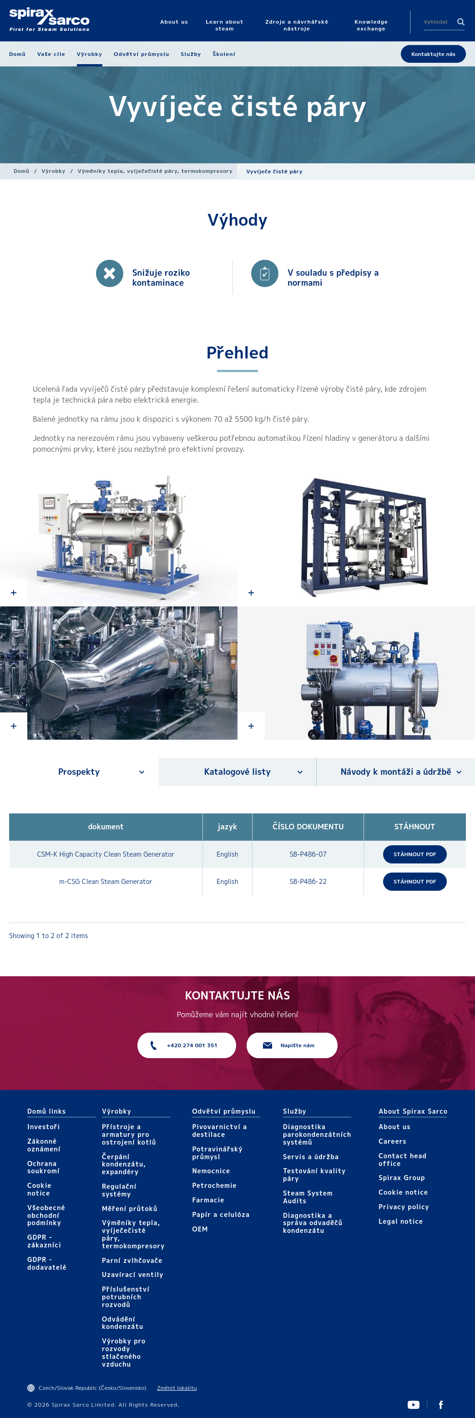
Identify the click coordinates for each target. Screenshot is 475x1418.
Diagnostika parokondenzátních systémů (317, 1134)
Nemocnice (211, 1170)
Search (461, 21)
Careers (392, 1141)
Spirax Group (402, 1177)
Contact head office (403, 1159)
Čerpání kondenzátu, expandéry (124, 1164)
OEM (200, 1229)
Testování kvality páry (314, 1174)
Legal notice (401, 1221)
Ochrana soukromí (43, 1167)
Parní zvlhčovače (132, 1260)
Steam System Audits (308, 1197)
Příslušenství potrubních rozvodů (126, 1297)
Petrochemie (214, 1185)
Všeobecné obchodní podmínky (46, 1215)
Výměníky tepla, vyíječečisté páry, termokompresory (155, 171)
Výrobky (53, 171)
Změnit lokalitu (177, 1388)
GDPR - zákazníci (44, 1241)
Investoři (43, 1126)
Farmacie (208, 1200)
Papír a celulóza (221, 1214)
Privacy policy (404, 1206)
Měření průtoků (129, 1208)
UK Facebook (441, 1405)
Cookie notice (39, 1189)
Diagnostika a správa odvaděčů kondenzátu (313, 1223)
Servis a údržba (311, 1156)
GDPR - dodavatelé (47, 1263)
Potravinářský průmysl (217, 1153)
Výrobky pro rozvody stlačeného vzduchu (124, 1352)
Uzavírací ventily (132, 1274)
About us (394, 1126)
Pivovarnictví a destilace (219, 1130)
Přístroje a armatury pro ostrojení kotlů (129, 1134)
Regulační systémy (119, 1190)
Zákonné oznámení (44, 1145)
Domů (22, 171)
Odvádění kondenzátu (122, 1323)
